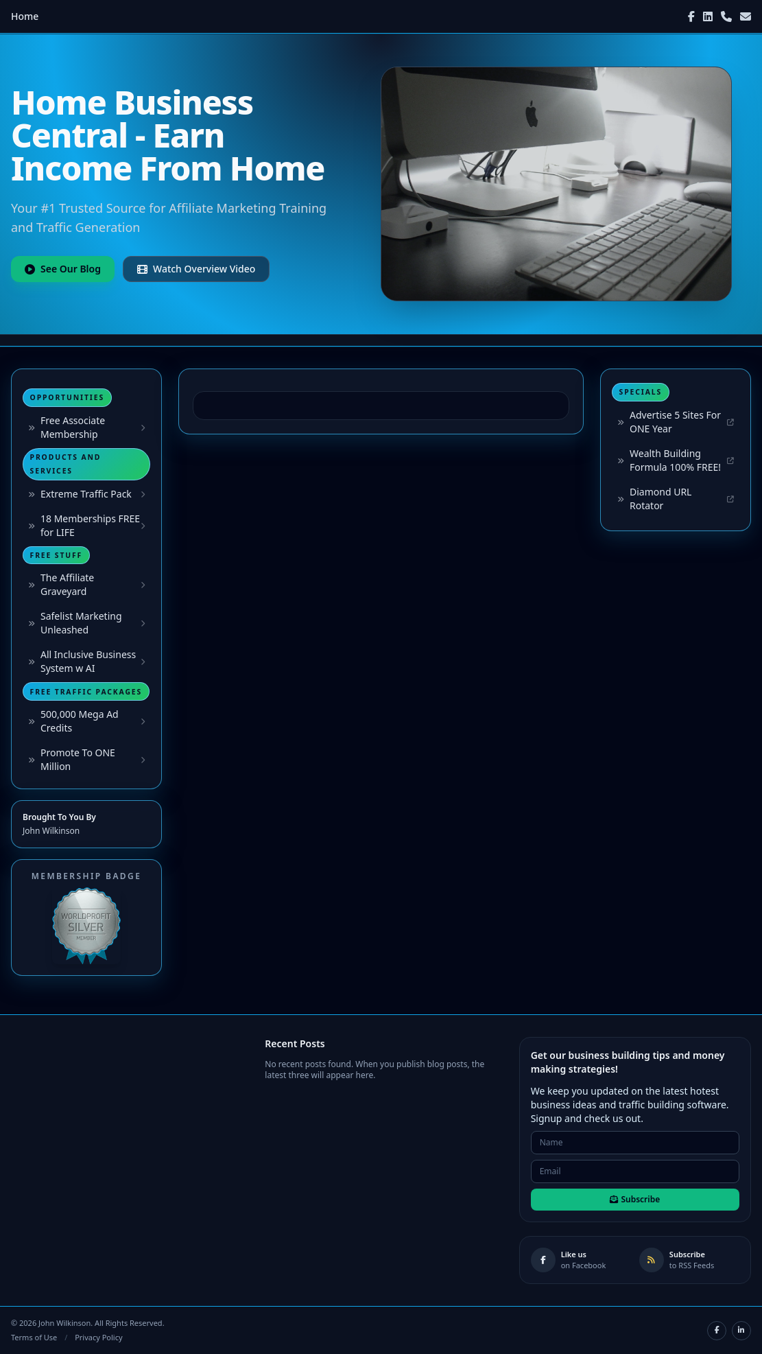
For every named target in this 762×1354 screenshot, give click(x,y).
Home (24, 16)
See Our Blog (63, 268)
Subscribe (635, 1199)
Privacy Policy (98, 1337)
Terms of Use (34, 1337)
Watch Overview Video (196, 268)
